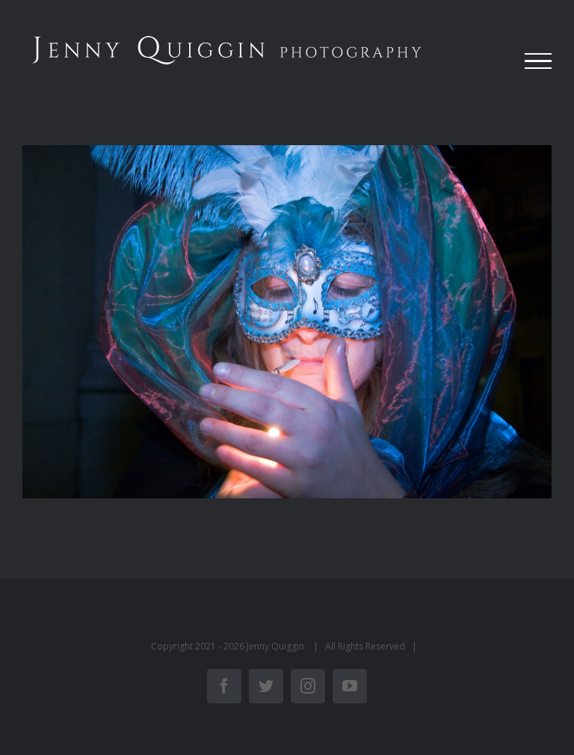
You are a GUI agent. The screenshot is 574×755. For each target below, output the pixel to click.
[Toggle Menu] (538, 61)
